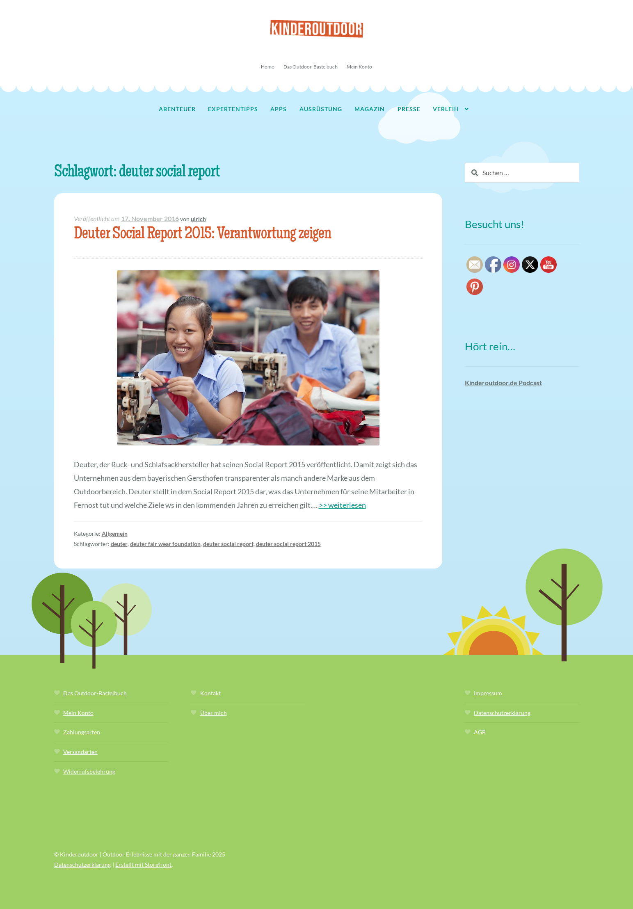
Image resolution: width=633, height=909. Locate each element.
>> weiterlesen (342, 504)
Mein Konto (359, 67)
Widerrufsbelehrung (89, 771)
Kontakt (210, 693)
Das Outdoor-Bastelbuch (310, 67)
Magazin (369, 108)
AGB (480, 732)
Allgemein (115, 533)
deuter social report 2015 (288, 543)
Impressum (488, 693)
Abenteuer (177, 108)
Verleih (446, 108)
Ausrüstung (320, 108)
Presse (409, 108)
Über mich (213, 712)
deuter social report (228, 543)
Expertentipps (233, 108)
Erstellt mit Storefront (143, 864)
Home (267, 67)
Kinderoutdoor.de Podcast (503, 382)
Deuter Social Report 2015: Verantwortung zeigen (202, 234)
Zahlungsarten (81, 732)
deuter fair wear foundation (165, 543)
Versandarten (80, 751)
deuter (119, 543)
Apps (278, 108)
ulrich (198, 218)
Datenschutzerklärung (502, 712)
